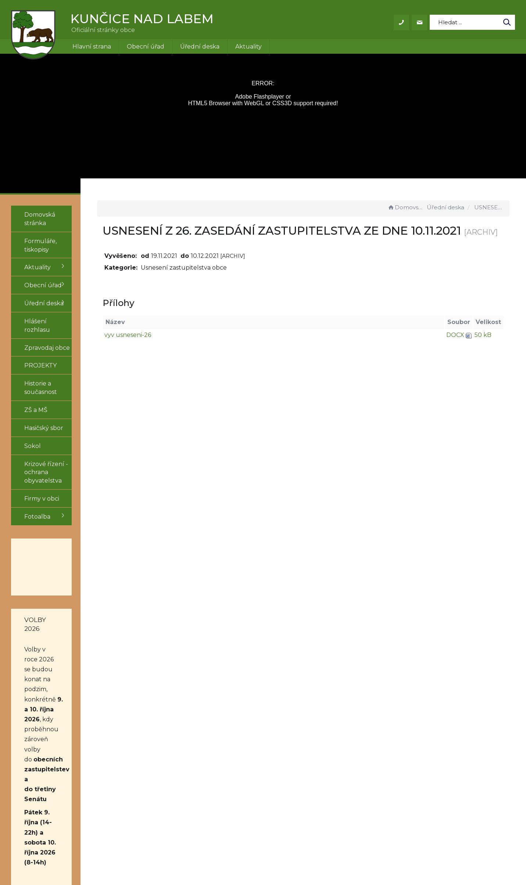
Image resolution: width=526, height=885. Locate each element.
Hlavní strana (91, 46)
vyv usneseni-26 (165, 350)
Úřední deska (199, 46)
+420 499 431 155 (250, 780)
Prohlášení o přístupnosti (348, 780)
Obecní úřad (145, 46)
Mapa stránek (331, 788)
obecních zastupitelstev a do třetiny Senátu (52, 658)
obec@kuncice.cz (252, 788)
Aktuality (248, 46)
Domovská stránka (406, 207)
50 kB (483, 350)
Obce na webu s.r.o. (365, 858)
